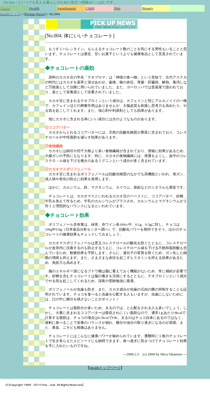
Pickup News (34, 14)
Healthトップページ (105, 368)
